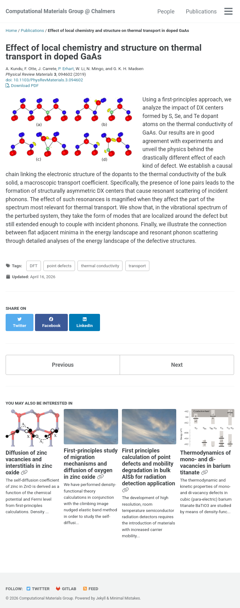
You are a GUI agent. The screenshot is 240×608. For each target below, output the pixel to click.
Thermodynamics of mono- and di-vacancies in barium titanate (205, 458)
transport (137, 267)
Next (177, 360)
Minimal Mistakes (125, 594)
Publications (201, 11)
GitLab (66, 584)
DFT (34, 267)
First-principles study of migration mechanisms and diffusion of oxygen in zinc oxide (91, 459)
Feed (91, 584)
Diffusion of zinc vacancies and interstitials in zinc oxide (29, 458)
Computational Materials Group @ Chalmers (61, 11)
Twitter (38, 584)
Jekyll (101, 594)
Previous (63, 360)
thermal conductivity (100, 267)
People (165, 11)
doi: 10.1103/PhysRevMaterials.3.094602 (44, 79)
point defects (59, 267)
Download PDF (22, 85)
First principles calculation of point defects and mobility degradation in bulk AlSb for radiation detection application (148, 462)
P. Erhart (66, 68)
